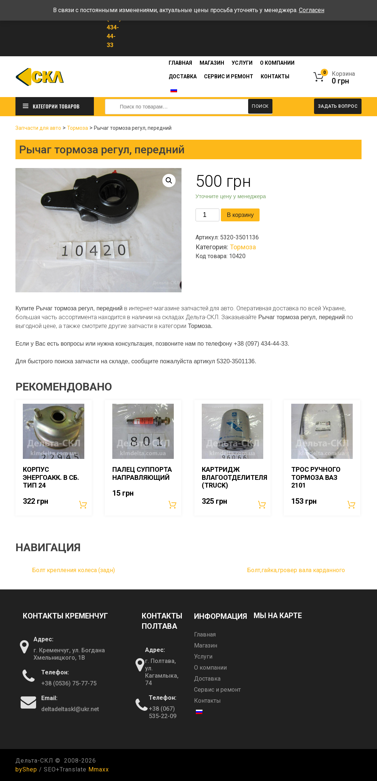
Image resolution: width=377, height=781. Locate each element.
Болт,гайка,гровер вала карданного (296, 569)
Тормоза (77, 128)
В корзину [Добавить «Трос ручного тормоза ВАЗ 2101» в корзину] (352, 504)
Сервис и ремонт (228, 76)
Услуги (242, 63)
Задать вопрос (338, 106)
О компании (277, 63)
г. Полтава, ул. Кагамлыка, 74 (162, 671)
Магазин (212, 63)
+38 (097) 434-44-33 (114, 27)
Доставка (183, 76)
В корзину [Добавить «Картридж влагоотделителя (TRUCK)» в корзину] (262, 504)
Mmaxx (98, 769)
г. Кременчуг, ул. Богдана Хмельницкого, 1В (69, 654)
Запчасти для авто (38, 128)
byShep (26, 769)
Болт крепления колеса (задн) (73, 569)
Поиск (260, 106)
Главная (180, 63)
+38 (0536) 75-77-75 (68, 683)
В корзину (240, 214)
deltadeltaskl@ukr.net (70, 709)
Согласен (311, 10)
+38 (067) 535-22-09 (162, 712)
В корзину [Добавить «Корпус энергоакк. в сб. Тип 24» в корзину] (83, 504)
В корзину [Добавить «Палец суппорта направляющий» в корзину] (173, 504)
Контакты (275, 76)
